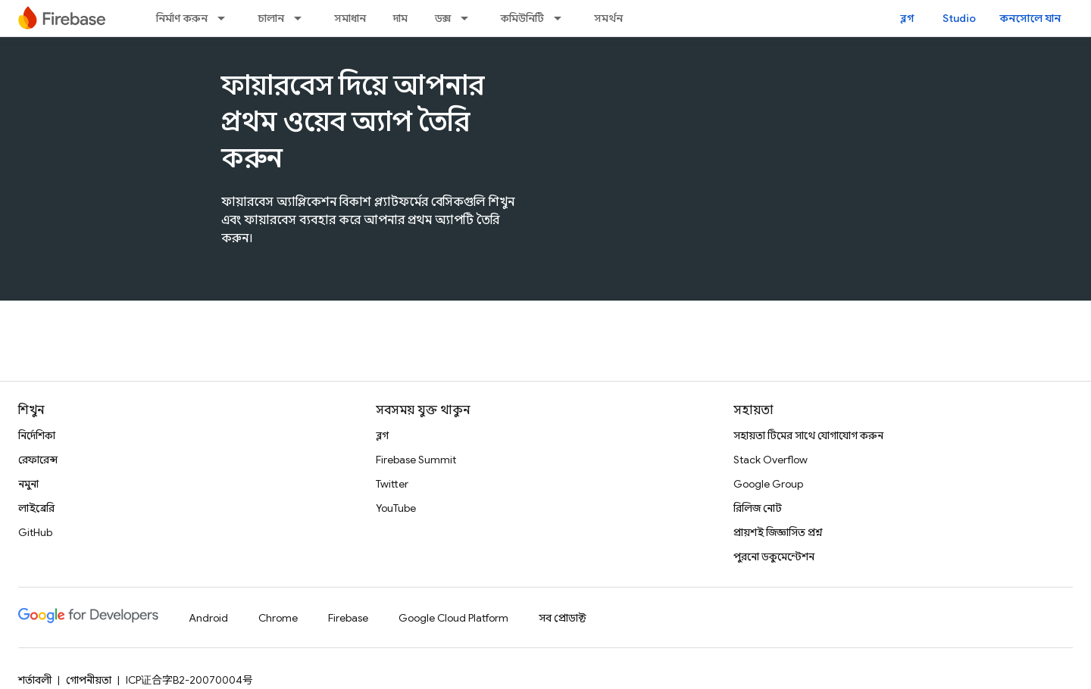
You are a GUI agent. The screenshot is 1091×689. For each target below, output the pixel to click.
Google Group (768, 484)
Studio (959, 18)
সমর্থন (608, 18)
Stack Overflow (770, 459)
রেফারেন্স (38, 459)
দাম (400, 18)
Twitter (392, 484)
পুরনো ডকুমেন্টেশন (773, 556)
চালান (271, 18)
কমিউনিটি (522, 18)
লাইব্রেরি (36, 508)
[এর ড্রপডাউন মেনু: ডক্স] (469, 18)
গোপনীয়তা (88, 680)
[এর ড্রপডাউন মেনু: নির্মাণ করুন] (226, 18)
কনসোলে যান (1030, 18)
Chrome (278, 618)
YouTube (396, 508)
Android (208, 618)
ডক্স (443, 18)
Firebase (348, 618)
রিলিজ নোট (757, 508)
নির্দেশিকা (36, 435)
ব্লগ (907, 18)
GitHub (35, 532)
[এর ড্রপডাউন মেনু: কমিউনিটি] (562, 18)
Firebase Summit (416, 459)
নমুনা (28, 484)
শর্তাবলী (35, 680)
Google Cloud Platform (453, 618)
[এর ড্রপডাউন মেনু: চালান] (302, 18)
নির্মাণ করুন (182, 18)
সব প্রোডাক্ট (562, 618)
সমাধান (350, 18)
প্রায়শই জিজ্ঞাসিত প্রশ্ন (778, 532)
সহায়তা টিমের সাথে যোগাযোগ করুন (808, 435)
